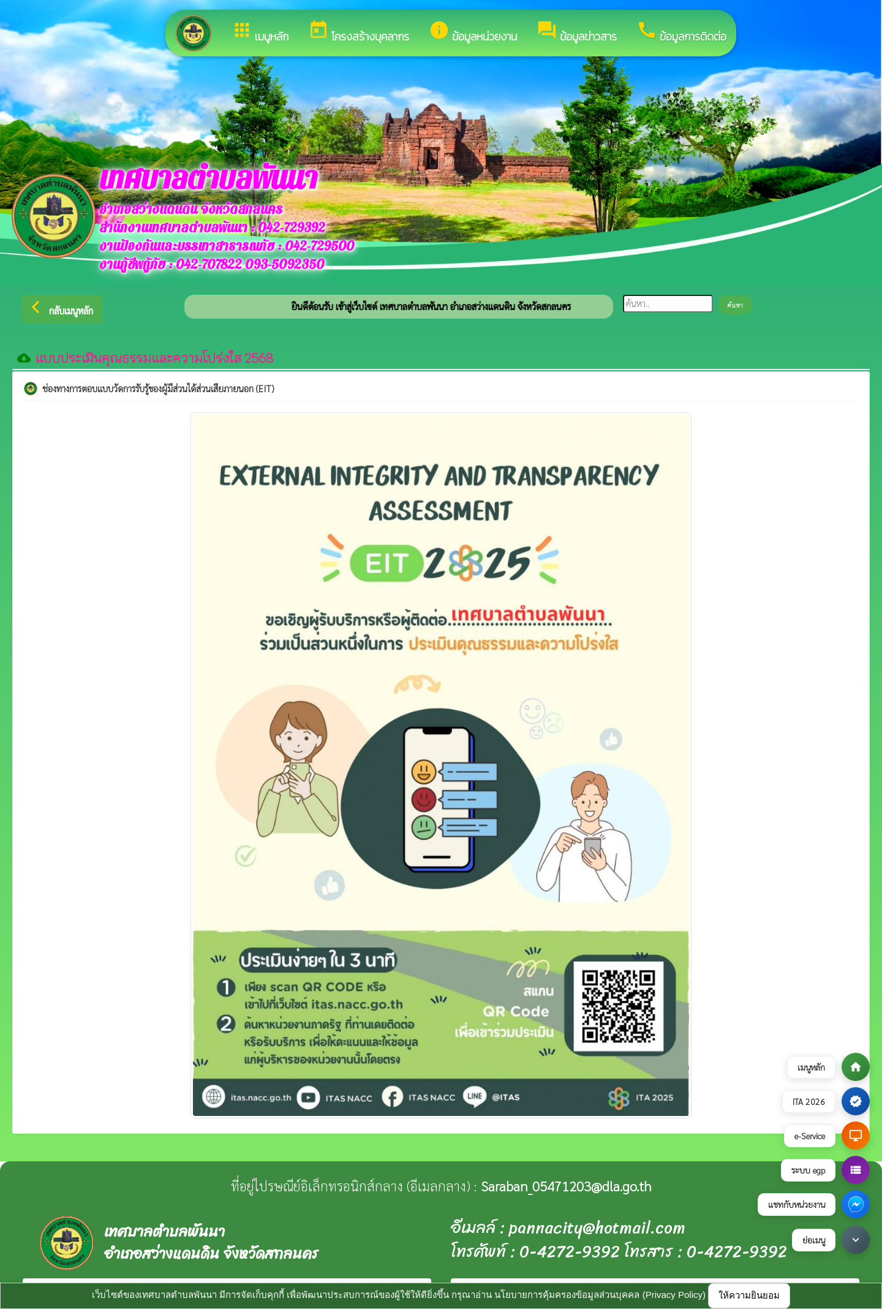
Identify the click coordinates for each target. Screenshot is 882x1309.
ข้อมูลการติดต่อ (681, 32)
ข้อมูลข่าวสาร (577, 32)
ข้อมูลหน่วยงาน (473, 32)
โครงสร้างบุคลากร (358, 32)
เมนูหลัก (260, 32)
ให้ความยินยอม (749, 1295)
